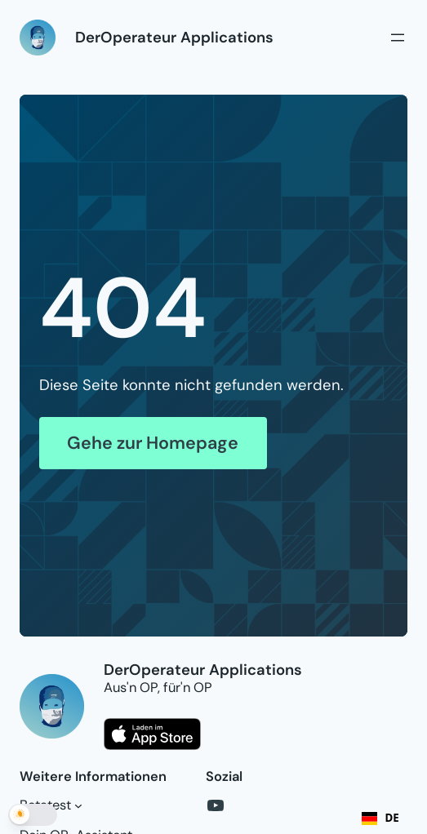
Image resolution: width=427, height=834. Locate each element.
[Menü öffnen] (397, 37)
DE (380, 817)
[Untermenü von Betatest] (78, 805)
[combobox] (380, 818)
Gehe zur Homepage (152, 443)
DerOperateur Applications (174, 37)
